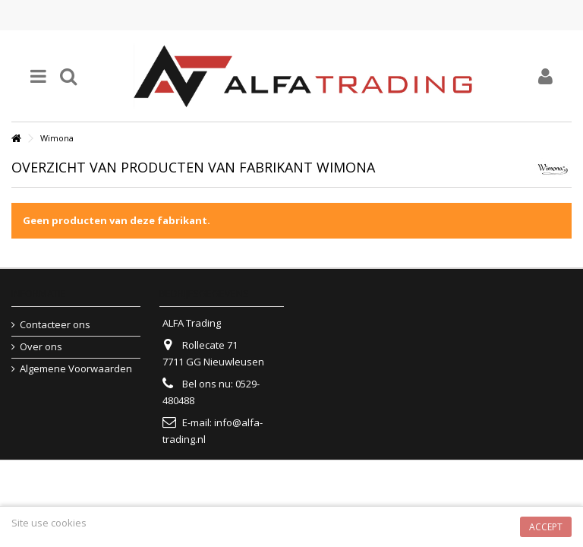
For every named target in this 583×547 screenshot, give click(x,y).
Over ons (41, 346)
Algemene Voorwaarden (76, 368)
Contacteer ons (55, 324)
